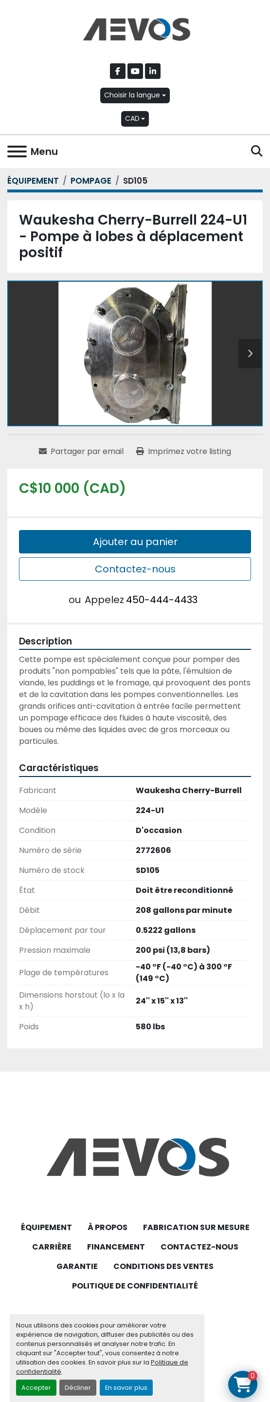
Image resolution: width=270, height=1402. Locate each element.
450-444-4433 (162, 599)
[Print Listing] (183, 451)
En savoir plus (126, 1387)
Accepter (36, 1387)
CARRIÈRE (52, 1246)
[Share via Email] (81, 451)
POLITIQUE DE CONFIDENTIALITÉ (135, 1285)
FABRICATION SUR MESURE (196, 1227)
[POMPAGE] (91, 181)
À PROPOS (107, 1227)
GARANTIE (77, 1266)
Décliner (78, 1387)
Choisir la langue (132, 95)
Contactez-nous (135, 569)
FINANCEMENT (116, 1246)
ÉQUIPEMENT (46, 1227)
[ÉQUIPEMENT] (33, 181)
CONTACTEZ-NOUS (199, 1246)
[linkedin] (153, 71)
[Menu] (17, 151)
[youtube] (135, 71)
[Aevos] (135, 1156)
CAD (132, 118)
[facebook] (118, 71)
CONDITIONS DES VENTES (163, 1266)
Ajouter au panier (135, 542)
